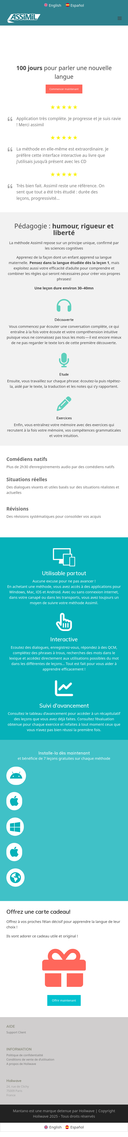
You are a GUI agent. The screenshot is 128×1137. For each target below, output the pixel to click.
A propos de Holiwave (21, 1064)
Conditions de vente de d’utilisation (30, 1059)
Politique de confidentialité (24, 1055)
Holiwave (13, 1081)
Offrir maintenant (64, 1000)
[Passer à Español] (75, 5)
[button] (120, 18)
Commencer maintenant (64, 89)
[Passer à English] (52, 5)
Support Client (16, 1032)
